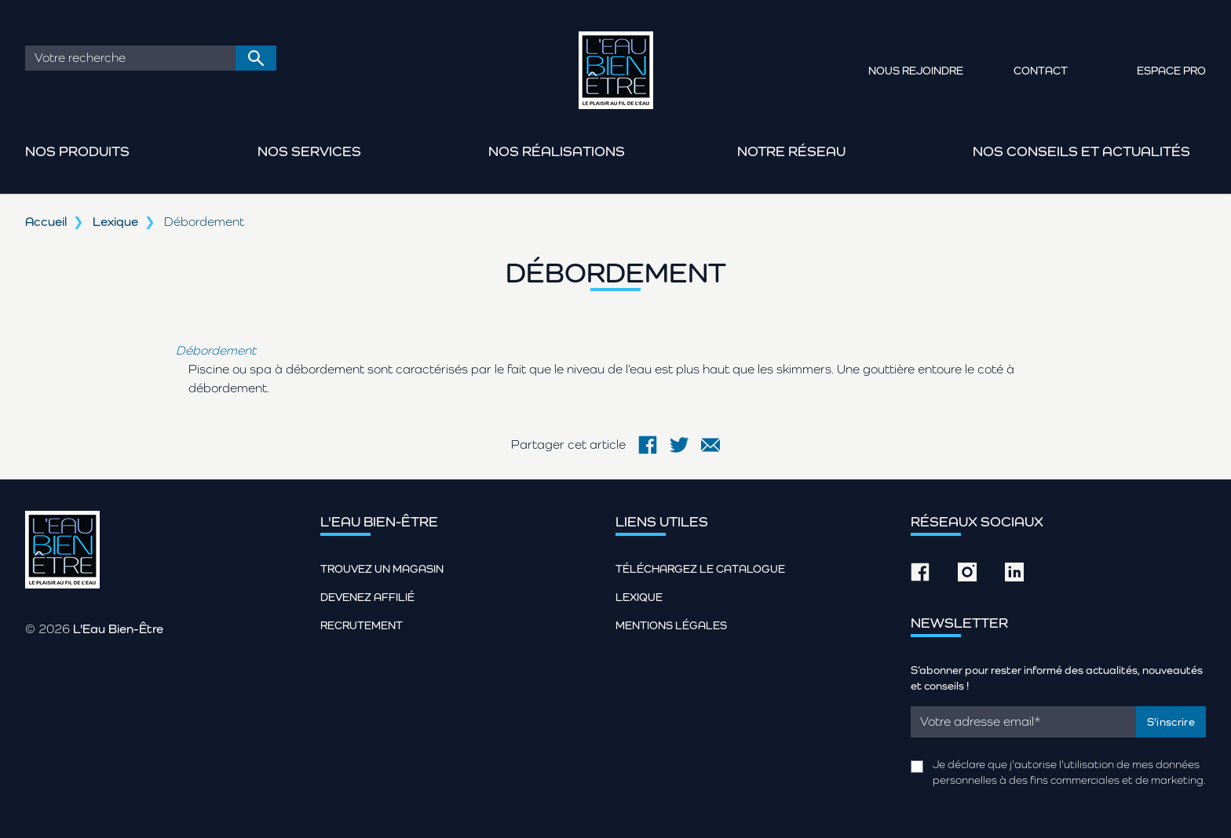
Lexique (115, 221)
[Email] (1023, 722)
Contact (1041, 70)
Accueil (46, 221)
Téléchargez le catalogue (700, 569)
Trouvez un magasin (382, 569)
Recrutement (361, 625)
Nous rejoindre (915, 70)
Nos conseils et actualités (1081, 151)
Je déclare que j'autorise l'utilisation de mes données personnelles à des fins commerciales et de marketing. (1069, 772)
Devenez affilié (367, 597)
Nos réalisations (556, 151)
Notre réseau (791, 151)
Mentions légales (671, 625)
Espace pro (1171, 70)
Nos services (309, 151)
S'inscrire (1171, 722)
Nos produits (77, 151)
